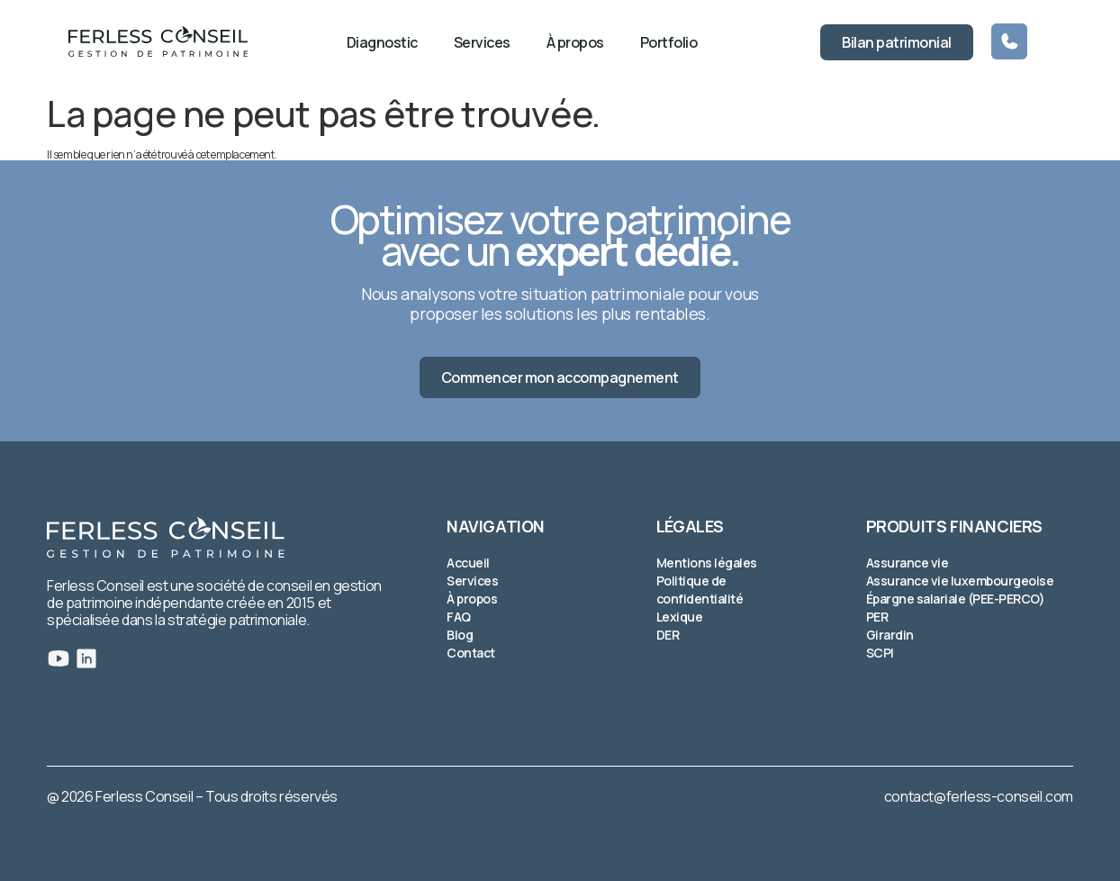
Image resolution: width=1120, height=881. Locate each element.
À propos (575, 42)
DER (668, 634)
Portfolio (669, 42)
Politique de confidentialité (700, 589)
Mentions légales (706, 562)
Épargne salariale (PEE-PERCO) (955, 598)
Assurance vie (907, 562)
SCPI (880, 652)
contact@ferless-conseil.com (978, 796)
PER (877, 616)
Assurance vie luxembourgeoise (960, 580)
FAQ (459, 616)
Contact (471, 652)
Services (482, 42)
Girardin (890, 634)
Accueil (468, 562)
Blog (460, 634)
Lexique (679, 616)
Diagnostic (382, 42)
